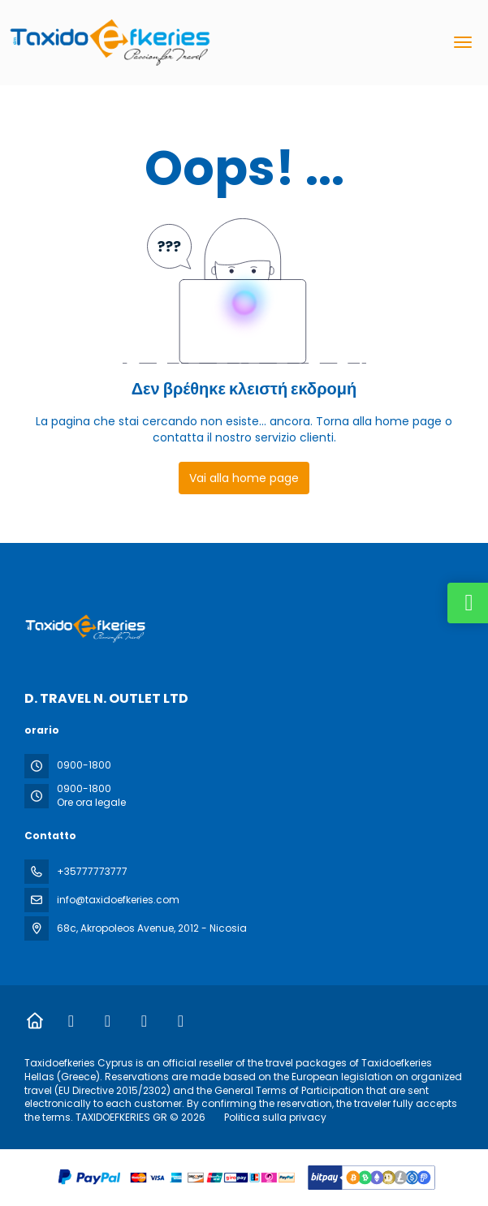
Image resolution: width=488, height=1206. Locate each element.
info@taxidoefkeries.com (118, 900)
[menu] (463, 42)
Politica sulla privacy (275, 1117)
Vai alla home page (244, 478)
